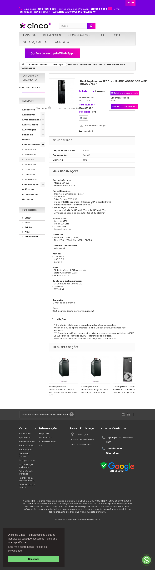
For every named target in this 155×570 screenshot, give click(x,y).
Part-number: (87, 105)
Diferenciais (52, 35)
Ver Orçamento (35, 42)
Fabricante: (87, 91)
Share (83, 118)
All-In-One (30, 160)
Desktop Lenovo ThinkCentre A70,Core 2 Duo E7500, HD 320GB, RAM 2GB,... (63, 391)
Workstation (30, 185)
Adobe (28, 310)
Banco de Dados (27, 143)
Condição (84, 112)
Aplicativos (28, 120)
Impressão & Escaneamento (31, 212)
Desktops (57, 64)
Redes (25, 244)
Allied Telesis (31, 320)
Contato (62, 42)
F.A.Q (102, 35)
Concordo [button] (33, 559)
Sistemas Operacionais (30, 271)
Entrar (130, 2)
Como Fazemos (79, 35)
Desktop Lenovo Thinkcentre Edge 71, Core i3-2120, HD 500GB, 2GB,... (94, 389)
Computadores (38, 64)
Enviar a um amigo (95, 125)
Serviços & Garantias (28, 257)
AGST (27, 315)
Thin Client (29, 175)
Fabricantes (29, 294)
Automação (29, 135)
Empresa (29, 35)
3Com (27, 301)
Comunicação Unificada (30, 192)
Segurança (28, 249)
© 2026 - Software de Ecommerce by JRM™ (77, 566)
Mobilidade (28, 229)
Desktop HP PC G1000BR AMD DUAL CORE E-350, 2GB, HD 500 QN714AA (125, 389)
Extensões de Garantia (30, 202)
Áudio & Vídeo (30, 130)
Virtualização (30, 283)
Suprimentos (29, 278)
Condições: (58, 319)
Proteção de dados (29, 237)
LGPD (116, 35)
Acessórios (28, 115)
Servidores (28, 264)
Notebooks (30, 170)
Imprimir (89, 131)
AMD (27, 325)
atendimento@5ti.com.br (114, 469)
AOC (27, 329)
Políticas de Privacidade (52, 453)
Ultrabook (29, 180)
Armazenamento (32, 125)
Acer (27, 306)
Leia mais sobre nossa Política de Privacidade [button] (27, 548)
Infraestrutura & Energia (30, 222)
